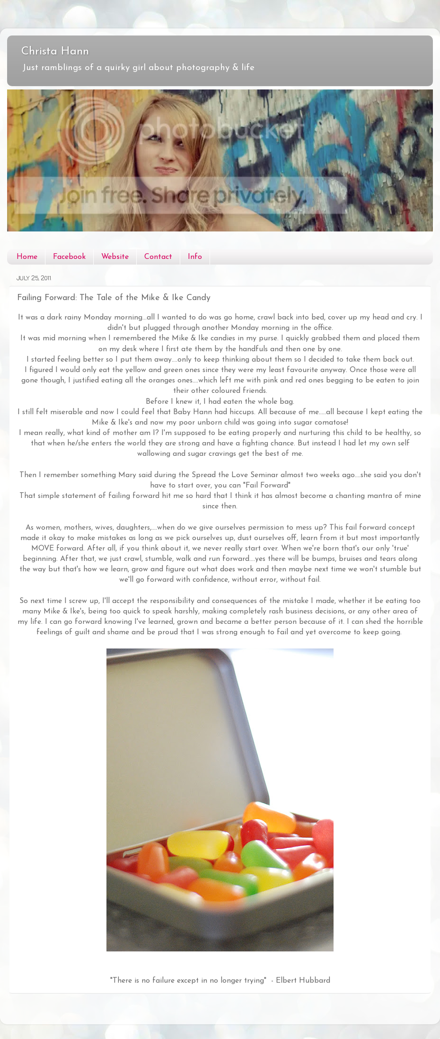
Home (27, 257)
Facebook (69, 257)
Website (115, 257)
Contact (158, 257)
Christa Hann (55, 51)
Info (195, 257)
